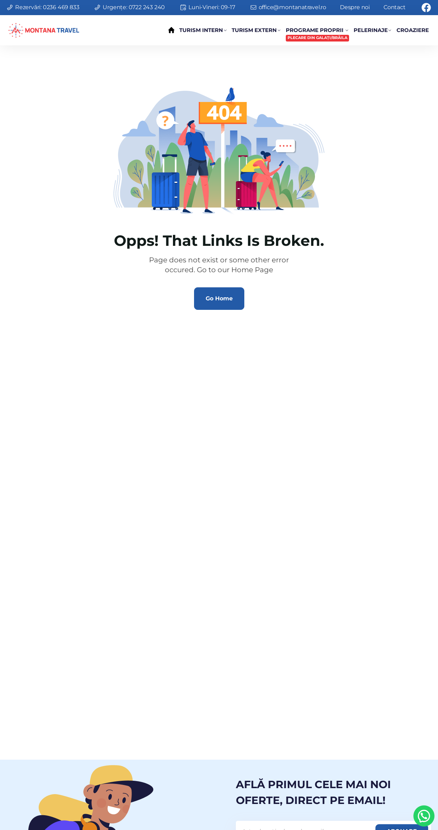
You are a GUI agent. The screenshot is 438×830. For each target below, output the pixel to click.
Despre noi (355, 7)
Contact (395, 7)
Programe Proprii (317, 34)
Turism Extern (254, 30)
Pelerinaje (371, 30)
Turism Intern (201, 30)
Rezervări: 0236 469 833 (47, 7)
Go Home (219, 298)
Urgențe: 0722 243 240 (134, 7)
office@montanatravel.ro (292, 7)
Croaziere (413, 30)
